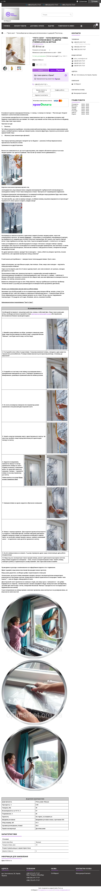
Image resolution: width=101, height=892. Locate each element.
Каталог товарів (20, 26)
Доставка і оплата (37, 26)
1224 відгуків (83, 1)
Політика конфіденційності (62, 890)
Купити (40, 70)
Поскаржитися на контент (45, 890)
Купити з (56, 70)
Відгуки (51, 26)
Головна (7, 26)
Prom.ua (60, 888)
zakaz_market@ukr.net (80, 58)
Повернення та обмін (66, 26)
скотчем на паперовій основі (41, 314)
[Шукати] (71, 15)
